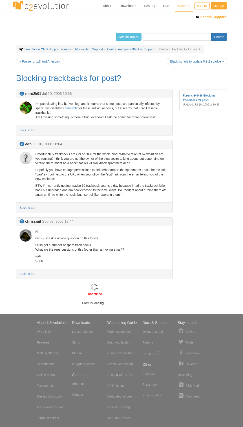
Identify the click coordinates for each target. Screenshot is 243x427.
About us (78, 384)
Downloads (128, 6)
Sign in (202, 6)
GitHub (186, 331)
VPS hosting (116, 385)
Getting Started (47, 353)
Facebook (188, 352)
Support (184, 6)
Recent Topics (129, 37)
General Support (211, 17)
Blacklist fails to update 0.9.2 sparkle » (197, 61)
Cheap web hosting (120, 353)
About (107, 6)
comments (70, 108)
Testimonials (45, 385)
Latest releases (82, 331)
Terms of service (48, 418)
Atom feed (189, 395)
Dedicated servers (120, 396)
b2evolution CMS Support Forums (47, 49)
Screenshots (45, 364)
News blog (185, 375)
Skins (76, 342)
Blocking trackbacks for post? (68, 78)
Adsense (148, 373)
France (126, 418)
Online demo (46, 375)
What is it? (44, 331)
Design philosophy (49, 396)
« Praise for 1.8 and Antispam (40, 61)
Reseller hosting (118, 407)
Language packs (83, 364)
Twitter (186, 341)
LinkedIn (187, 363)
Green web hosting (120, 364)
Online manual (152, 331)
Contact (77, 394)
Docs (166, 6)
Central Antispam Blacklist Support (131, 49)
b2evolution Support (89, 49)
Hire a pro (150, 353)
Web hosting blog (119, 331)
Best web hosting (119, 342)
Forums (147, 342)
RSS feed (188, 385)
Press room (150, 384)
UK (116, 418)
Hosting (149, 6)
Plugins (77, 353)
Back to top (27, 130)
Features (43, 342)
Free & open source (50, 407)
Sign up (218, 6)
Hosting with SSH (119, 375)
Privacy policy (152, 395)
